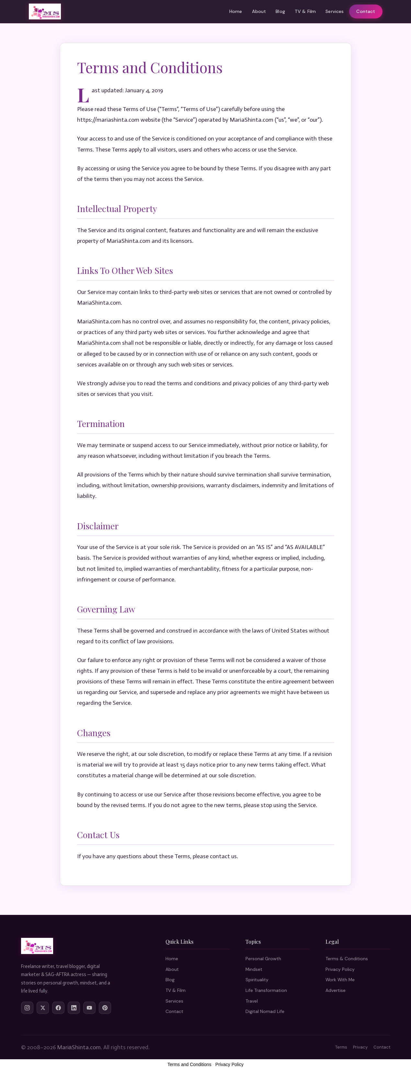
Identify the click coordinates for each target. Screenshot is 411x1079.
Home (235, 11)
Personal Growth (263, 958)
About (259, 11)
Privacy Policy (340, 969)
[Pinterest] (105, 1008)
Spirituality (256, 980)
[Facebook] (58, 1008)
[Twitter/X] (43, 1008)
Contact (365, 11)
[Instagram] (27, 1008)
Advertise (335, 990)
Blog (280, 11)
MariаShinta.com (79, 1047)
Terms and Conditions (189, 1064)
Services (334, 11)
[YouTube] (89, 1008)
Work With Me (340, 980)
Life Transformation (266, 990)
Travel (251, 1001)
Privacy (360, 1047)
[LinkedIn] (74, 1008)
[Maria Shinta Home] (45, 12)
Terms (341, 1047)
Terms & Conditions (346, 958)
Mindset (253, 969)
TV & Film (305, 11)
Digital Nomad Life (264, 1011)
